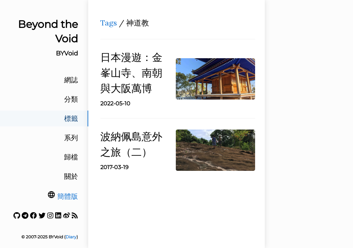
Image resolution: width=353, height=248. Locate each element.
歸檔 (71, 157)
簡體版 (67, 196)
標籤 (71, 118)
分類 (71, 99)
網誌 (71, 80)
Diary (71, 236)
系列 (71, 138)
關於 (71, 176)
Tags (108, 23)
